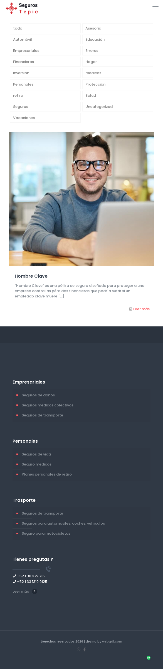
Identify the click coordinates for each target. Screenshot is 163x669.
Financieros (23, 61)
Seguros (20, 106)
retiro (18, 95)
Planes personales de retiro (47, 474)
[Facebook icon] (84, 649)
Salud (90, 95)
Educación (95, 39)
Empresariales (26, 50)
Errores (91, 50)
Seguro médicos (36, 464)
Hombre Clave (31, 276)
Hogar (91, 61)
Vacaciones (24, 117)
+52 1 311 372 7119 (31, 576)
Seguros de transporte (42, 415)
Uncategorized (99, 106)
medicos (93, 73)
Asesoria (93, 28)
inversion (21, 73)
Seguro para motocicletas (46, 533)
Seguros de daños (38, 395)
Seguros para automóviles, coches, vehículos (63, 523)
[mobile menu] (155, 8)
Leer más (141, 309)
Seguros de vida (36, 454)
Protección (95, 84)
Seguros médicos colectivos (47, 405)
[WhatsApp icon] (78, 649)
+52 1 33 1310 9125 (32, 581)
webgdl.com (112, 641)
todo (17, 28)
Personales (23, 84)
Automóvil (22, 39)
